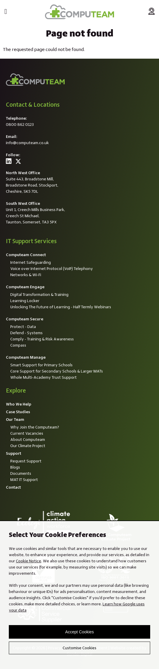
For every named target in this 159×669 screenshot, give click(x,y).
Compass (18, 345)
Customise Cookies (79, 648)
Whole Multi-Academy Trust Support (43, 377)
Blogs (15, 467)
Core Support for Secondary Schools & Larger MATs (56, 371)
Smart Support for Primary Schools (41, 365)
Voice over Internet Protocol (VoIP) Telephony (51, 268)
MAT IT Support (24, 479)
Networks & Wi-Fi (25, 275)
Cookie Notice (28, 561)
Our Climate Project (27, 446)
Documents (20, 473)
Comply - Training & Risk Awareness (42, 339)
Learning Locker (24, 301)
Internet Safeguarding (30, 262)
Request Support (25, 461)
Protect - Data (23, 326)
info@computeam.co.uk (27, 143)
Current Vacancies (26, 433)
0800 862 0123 (20, 124)
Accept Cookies (79, 632)
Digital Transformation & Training (39, 294)
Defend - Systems (26, 333)
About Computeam (27, 439)
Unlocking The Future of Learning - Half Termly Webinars (60, 307)
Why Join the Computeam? (34, 427)
